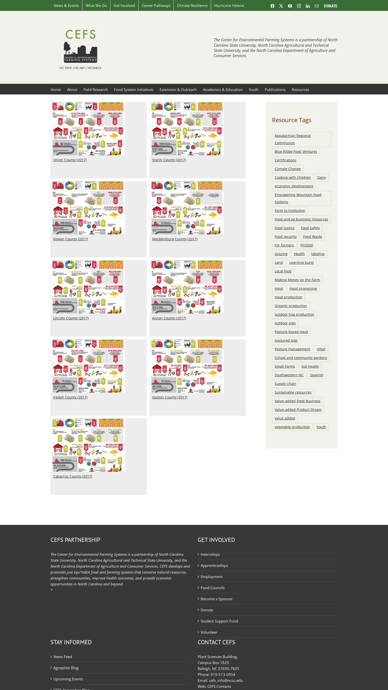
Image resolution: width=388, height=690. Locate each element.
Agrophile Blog (65, 667)
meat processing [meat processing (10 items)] (303, 288)
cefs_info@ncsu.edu (226, 680)
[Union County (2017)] (88, 105)
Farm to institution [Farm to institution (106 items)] (290, 210)
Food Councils (213, 587)
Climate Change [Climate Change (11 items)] (288, 169)
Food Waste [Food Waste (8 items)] (312, 236)
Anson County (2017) (189, 256)
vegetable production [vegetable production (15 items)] (292, 427)
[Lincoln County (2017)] (136, 202)
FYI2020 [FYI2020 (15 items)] (306, 245)
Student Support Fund (219, 621)
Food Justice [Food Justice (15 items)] (284, 228)
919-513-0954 (223, 674)
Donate (207, 609)
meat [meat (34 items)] (279, 288)
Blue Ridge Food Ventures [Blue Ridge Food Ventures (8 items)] (296, 151)
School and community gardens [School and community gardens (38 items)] (301, 358)
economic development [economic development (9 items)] (294, 186)
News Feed (62, 656)
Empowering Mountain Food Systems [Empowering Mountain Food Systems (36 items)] (298, 198)
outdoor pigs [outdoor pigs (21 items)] (285, 323)
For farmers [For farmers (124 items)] (284, 245)
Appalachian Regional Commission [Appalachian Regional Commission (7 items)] (293, 139)
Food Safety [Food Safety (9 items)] (310, 228)
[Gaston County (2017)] (158, 281)
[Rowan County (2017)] (185, 122)
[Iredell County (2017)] (88, 281)
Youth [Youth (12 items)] (321, 427)
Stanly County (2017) (140, 159)
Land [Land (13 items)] (279, 262)
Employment (211, 576)
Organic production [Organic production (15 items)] (291, 306)
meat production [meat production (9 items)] (288, 297)
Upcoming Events (68, 678)
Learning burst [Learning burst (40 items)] (301, 262)
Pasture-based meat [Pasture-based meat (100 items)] (291, 332)
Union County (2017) (70, 159)
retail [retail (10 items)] (321, 349)
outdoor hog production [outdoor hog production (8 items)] (294, 314)
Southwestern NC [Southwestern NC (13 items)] (289, 375)
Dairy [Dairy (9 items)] (321, 177)
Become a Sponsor (217, 598)
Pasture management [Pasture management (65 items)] (292, 349)
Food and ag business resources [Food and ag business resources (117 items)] (301, 219)
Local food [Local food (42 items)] (283, 271)
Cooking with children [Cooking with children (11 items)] (293, 177)
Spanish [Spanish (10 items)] (316, 375)
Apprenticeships (214, 565)
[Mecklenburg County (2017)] (110, 184)
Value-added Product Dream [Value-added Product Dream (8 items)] (298, 409)
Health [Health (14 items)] (299, 254)
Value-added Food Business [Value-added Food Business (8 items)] (297, 401)
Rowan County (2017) (167, 177)
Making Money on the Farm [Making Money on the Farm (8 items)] (297, 280)
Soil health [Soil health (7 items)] (310, 366)
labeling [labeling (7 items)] (318, 254)
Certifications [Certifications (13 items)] (285, 160)
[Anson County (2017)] (207, 202)
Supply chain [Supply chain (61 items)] (285, 383)
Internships (210, 554)
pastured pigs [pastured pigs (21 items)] (286, 340)
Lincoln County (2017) (119, 256)
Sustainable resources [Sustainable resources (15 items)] (293, 392)
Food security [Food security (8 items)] (286, 236)
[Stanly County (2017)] (158, 105)
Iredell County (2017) (70, 335)
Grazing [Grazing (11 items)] (281, 254)
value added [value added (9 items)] (285, 418)
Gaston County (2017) (141, 335)
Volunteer (209, 632)
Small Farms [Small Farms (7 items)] (285, 366)
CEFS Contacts (219, 686)
